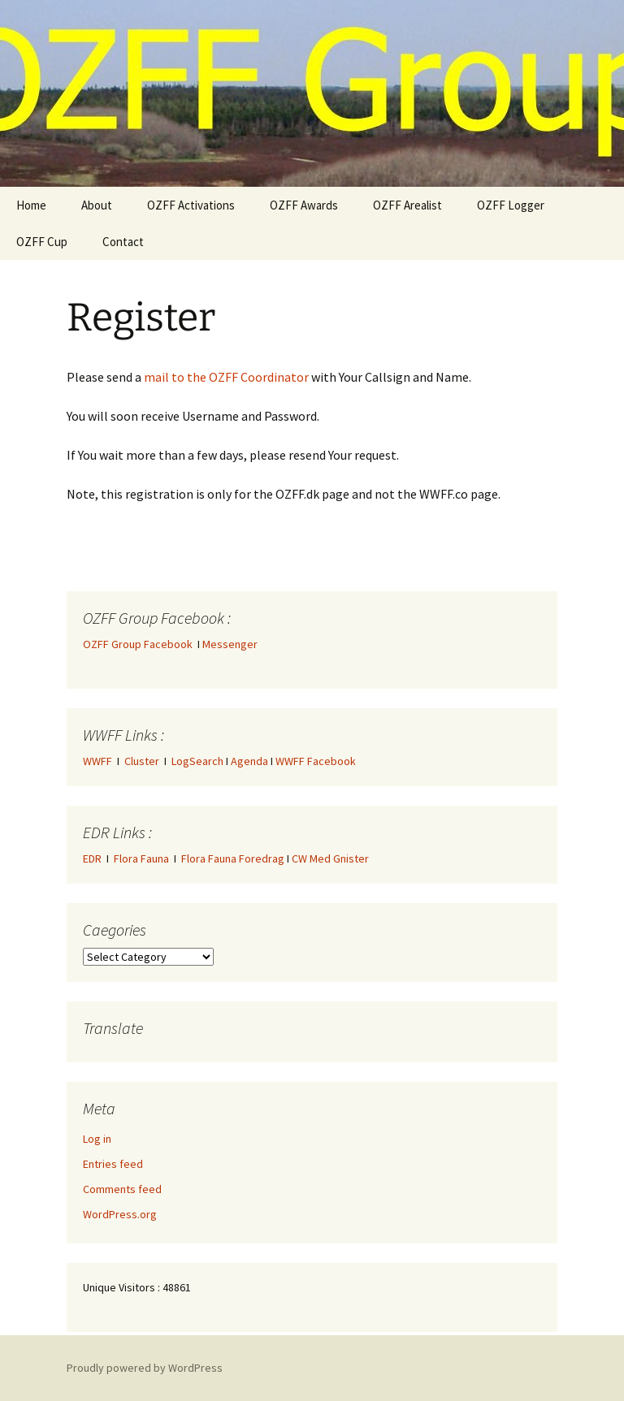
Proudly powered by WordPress (145, 1367)
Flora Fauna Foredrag (232, 858)
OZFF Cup (41, 241)
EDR (92, 858)
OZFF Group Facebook (140, 644)
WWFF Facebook (315, 761)
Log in (97, 1138)
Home (31, 205)
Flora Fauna (141, 858)
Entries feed (113, 1164)
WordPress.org (120, 1214)
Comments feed (122, 1189)
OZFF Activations (191, 205)
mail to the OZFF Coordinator (226, 377)
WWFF (97, 761)
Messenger (230, 644)
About (96, 205)
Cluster (141, 761)
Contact (123, 241)
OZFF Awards (304, 205)
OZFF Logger (510, 205)
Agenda (249, 761)
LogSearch (197, 761)
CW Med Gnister (330, 858)
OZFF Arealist (407, 205)
